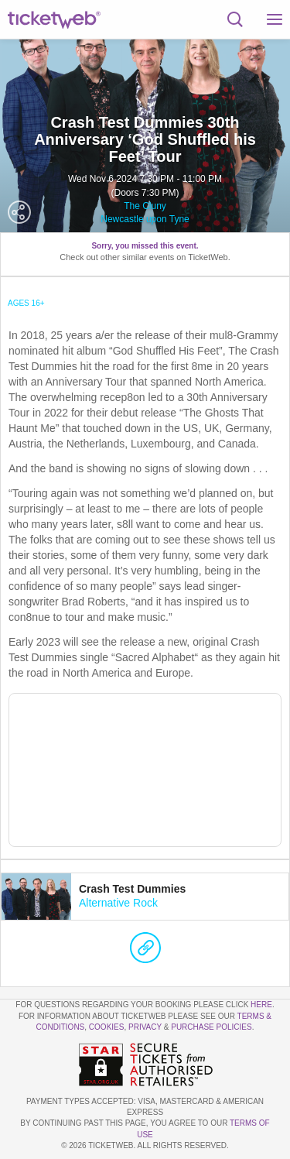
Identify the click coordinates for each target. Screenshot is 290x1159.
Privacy (145, 1027)
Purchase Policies (211, 1027)
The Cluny (145, 206)
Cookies (107, 1027)
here (261, 1004)
